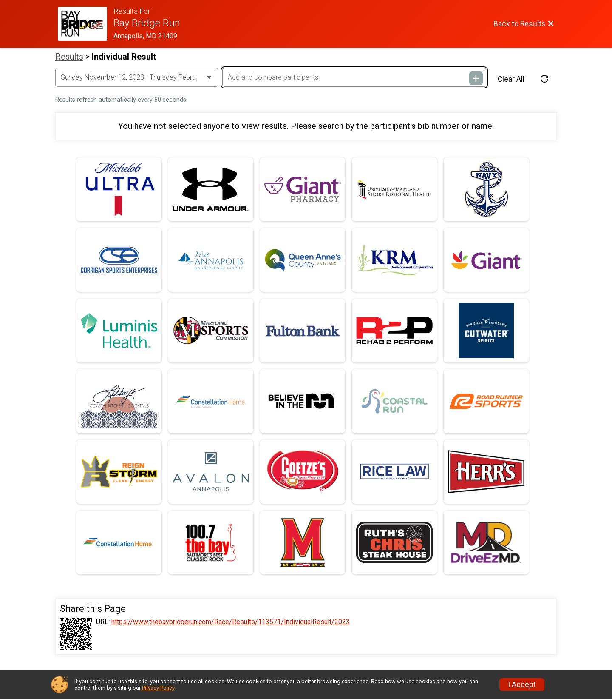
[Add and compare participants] (354, 77)
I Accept (522, 684)
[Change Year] (136, 77)
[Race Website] (85, 24)
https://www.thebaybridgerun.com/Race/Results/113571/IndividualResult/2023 (230, 622)
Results (69, 56)
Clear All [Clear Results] (511, 79)
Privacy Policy (158, 688)
